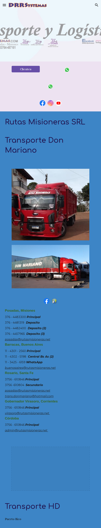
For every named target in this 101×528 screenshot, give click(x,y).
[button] (4, 5)
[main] (50, 138)
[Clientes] (26, 69)
